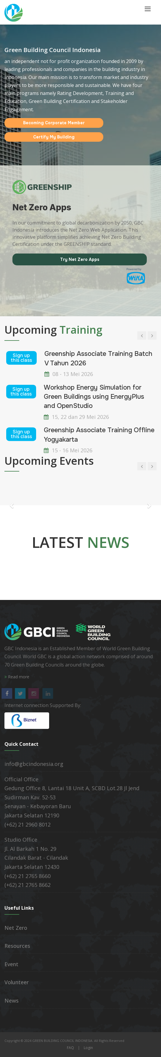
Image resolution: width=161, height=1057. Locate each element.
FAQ (70, 1047)
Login (88, 1047)
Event (11, 964)
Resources (17, 945)
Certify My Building (54, 137)
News (11, 1000)
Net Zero (15, 927)
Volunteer (16, 982)
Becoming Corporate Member (54, 122)
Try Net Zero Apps (79, 259)
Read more (16, 677)
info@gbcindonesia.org (33, 763)
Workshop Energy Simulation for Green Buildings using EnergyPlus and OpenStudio (94, 396)
